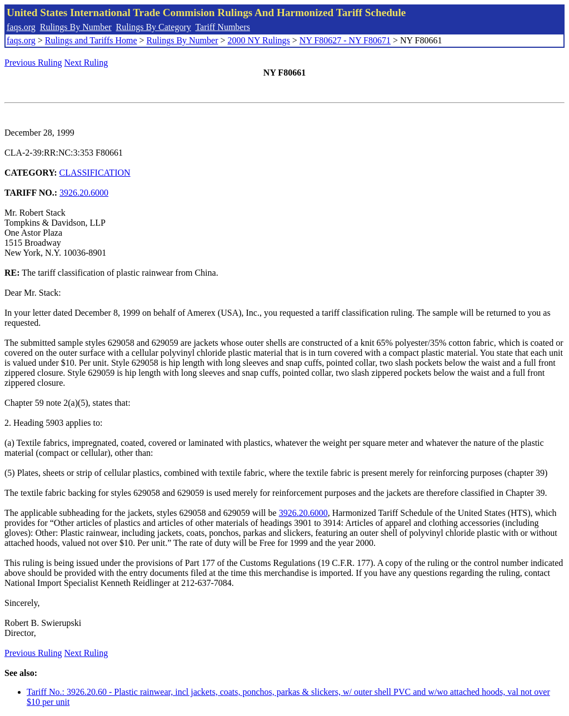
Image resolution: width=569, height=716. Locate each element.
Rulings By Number (76, 27)
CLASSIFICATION (95, 172)
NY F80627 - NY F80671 (345, 40)
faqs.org (21, 27)
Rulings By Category (153, 27)
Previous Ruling (33, 62)
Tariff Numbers (222, 27)
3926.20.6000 (83, 192)
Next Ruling (86, 62)
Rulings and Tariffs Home (91, 40)
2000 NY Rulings (259, 40)
